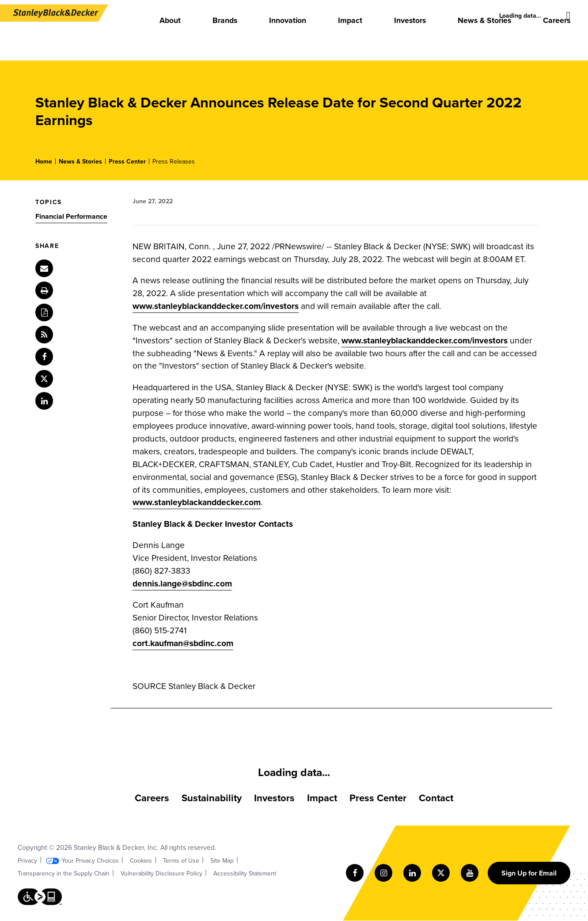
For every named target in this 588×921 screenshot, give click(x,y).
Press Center (127, 161)
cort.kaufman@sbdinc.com (183, 643)
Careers (152, 798)
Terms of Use (181, 860)
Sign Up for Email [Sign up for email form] (529, 873)
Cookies (141, 860)
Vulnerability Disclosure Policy (161, 873)
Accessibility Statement (244, 873)
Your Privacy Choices (90, 860)
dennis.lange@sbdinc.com (182, 583)
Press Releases (173, 161)
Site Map (222, 860)
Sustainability (212, 798)
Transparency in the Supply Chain (64, 873)
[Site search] (568, 16)
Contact (436, 798)
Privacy (27, 860)
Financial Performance (71, 216)
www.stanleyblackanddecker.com (197, 502)
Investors (274, 798)
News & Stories (80, 161)
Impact (322, 798)
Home (43, 161)
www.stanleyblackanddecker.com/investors (216, 306)
